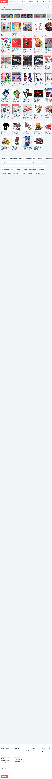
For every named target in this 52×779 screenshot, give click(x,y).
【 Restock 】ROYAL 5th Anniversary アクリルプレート (27, 148)
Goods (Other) (3, 32)
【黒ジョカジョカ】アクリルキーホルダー (38, 100)
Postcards (24, 32)
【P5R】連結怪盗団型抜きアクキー (6, 68)
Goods (5, 4)
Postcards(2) (18, 162)
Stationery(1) (19, 169)
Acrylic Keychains (36, 48)
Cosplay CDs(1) (26, 165)
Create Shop (38, 1)
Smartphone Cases (36, 146)
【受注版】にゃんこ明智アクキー (38, 116)
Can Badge (13, 32)
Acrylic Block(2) (31, 162)
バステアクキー (26, 83)
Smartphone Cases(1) (5, 169)
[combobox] (13, 1)
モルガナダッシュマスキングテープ (27, 116)
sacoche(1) (38, 173)
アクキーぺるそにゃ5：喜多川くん (5, 100)
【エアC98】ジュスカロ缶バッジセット (16, 84)
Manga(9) (20, 158)
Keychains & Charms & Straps (16, 65)
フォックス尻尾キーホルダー (38, 67)
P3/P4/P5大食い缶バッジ (16, 34)
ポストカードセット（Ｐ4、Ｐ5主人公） (27, 34)
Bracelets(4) (40, 158)
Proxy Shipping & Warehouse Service (6, 758)
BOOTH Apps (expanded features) (7, 752)
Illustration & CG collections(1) (7, 165)
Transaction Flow (18, 757)
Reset (49, 8)
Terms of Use (14, 776)
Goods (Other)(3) (10, 162)
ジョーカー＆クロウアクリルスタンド (27, 100)
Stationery (24, 48)
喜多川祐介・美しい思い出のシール (5, 50)
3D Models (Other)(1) (32, 169)
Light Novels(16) (4, 158)
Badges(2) (24, 162)
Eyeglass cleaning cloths (15, 48)
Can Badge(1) (23, 173)
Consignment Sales (4, 762)
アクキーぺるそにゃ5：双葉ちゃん (16, 100)
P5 (7, 4)
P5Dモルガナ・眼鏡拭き (16, 49)
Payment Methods (18, 755)
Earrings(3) (3, 162)
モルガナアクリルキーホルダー (38, 50)
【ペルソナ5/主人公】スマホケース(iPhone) (16, 148)
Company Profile (9, 776)
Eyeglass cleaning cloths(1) (6, 173)
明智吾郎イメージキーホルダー (16, 67)
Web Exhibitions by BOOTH (19, 761)
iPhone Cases (14, 146)
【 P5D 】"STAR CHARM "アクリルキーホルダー (5, 117)
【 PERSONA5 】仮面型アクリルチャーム (38, 84)
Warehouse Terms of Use (19, 776)
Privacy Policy (29, 776)
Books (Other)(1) (41, 169)
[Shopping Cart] (43, 1)
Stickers (2, 48)
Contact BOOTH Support (32, 755)
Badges (35, 32)
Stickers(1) (13, 169)
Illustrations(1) (38, 162)
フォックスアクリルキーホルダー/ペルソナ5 (5, 84)
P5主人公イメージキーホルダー (27, 67)
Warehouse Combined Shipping (20, 759)
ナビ (34, 132)
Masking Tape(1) (30, 173)
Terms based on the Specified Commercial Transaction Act (44, 776)
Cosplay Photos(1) (34, 165)
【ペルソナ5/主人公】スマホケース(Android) (38, 148)
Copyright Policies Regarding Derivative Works (6, 765)
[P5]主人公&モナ (3, 132)
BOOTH (2, 4)
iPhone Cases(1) (15, 173)
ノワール (24, 132)
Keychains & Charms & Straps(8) (30, 158)
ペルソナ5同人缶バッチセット (38, 34)
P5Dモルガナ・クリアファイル (27, 50)
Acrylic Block (25, 146)
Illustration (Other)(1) (17, 165)
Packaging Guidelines (5, 760)
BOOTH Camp (3, 768)
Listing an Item (3, 750)
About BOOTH (30, 1)
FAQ (29, 752)
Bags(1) (25, 169)
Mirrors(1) (43, 173)
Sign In (23, 1)
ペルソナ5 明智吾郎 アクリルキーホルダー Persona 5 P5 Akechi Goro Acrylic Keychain (5, 148)
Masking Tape (25, 114)
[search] (17, 1)
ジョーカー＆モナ (15, 132)
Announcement (31, 750)
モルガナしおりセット (4, 33)
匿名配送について (4, 755)
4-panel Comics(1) (43, 165)
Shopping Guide (17, 752)
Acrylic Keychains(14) (13, 158)
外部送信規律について (34, 776)
